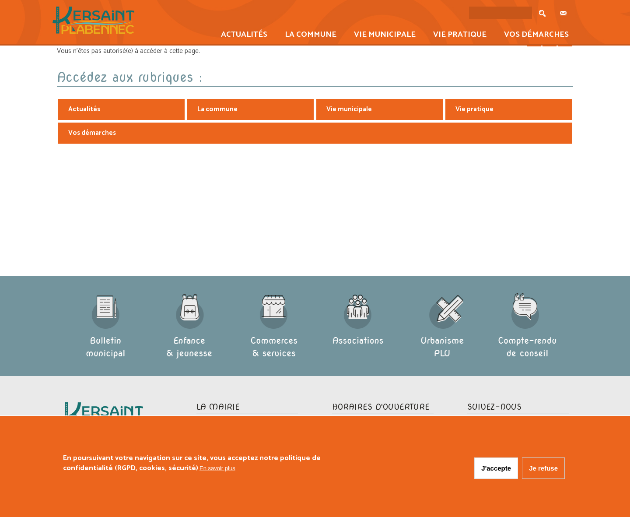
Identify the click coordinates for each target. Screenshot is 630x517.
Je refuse (543, 468)
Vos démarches (533, 35)
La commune (308, 35)
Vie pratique (457, 35)
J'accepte (496, 468)
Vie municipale (382, 35)
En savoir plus (217, 468)
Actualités (241, 35)
